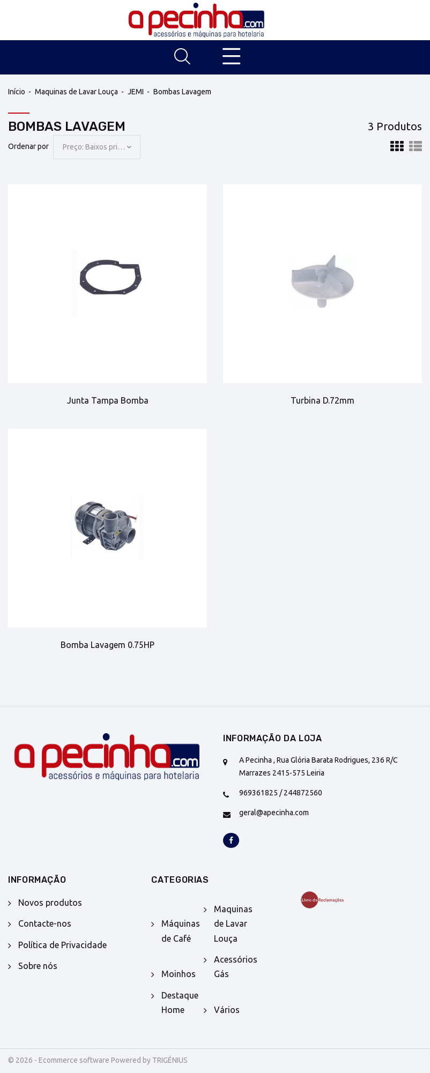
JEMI (136, 91)
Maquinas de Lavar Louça (76, 91)
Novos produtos (50, 902)
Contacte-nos (44, 923)
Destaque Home (179, 1002)
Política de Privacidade (62, 945)
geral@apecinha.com (274, 812)
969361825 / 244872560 (280, 792)
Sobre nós (37, 966)
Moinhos (178, 974)
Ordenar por (28, 146)
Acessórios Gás (235, 967)
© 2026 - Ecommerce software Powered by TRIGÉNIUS (98, 1060)
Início (16, 91)
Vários (227, 1010)
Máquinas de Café (180, 931)
